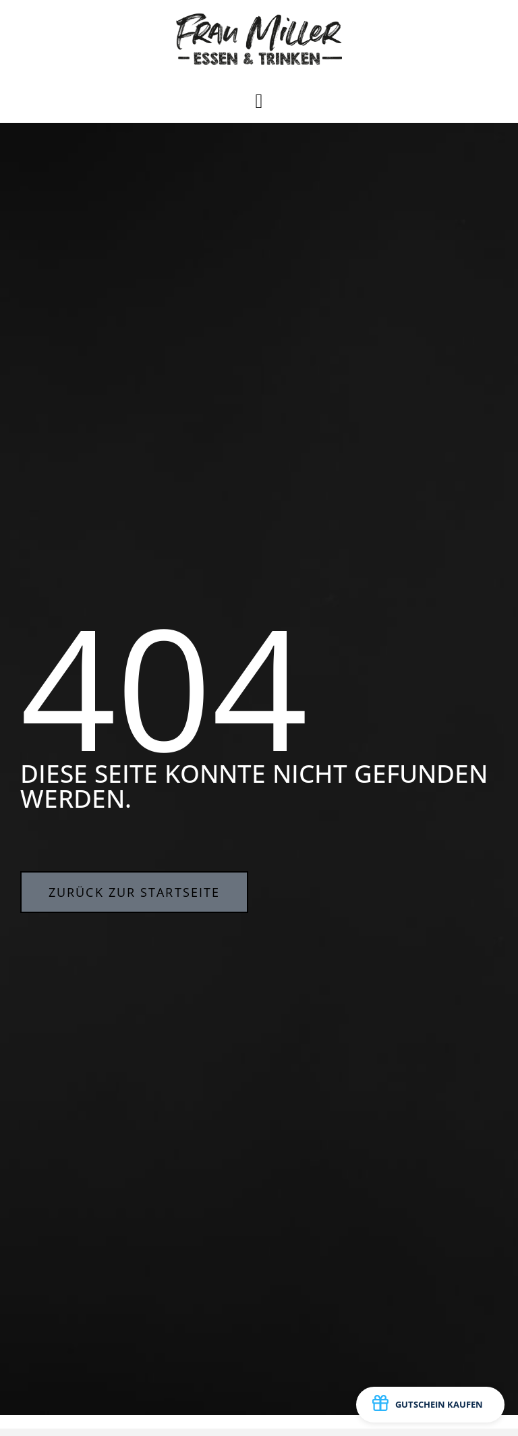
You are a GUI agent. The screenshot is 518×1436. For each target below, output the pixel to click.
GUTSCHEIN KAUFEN (427, 1405)
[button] (259, 101)
